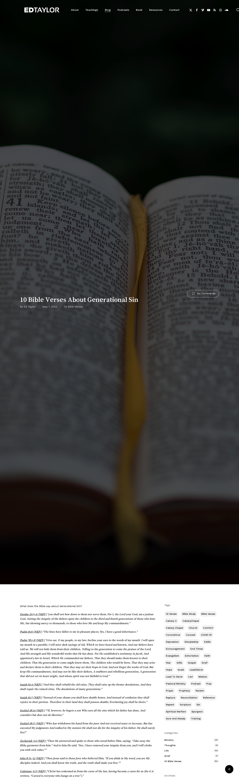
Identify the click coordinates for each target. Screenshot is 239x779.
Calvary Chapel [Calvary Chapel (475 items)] (174, 627)
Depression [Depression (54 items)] (172, 641)
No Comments (203, 293)
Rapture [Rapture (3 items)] (170, 697)
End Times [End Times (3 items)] (196, 648)
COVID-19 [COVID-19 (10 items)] (206, 634)
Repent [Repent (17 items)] (170, 704)
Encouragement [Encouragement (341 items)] (175, 648)
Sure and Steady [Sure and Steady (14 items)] (175, 718)
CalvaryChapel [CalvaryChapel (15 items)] (191, 621)
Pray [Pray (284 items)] (208, 683)
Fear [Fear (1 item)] (168, 662)
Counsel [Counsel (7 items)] (190, 634)
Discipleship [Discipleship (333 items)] (191, 641)
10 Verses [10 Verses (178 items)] (171, 614)
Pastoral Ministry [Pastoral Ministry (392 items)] (175, 683)
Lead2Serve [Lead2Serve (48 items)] (196, 669)
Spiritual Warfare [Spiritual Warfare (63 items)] (176, 711)
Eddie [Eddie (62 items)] (207, 641)
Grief (167, 756)
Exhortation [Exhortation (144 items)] (192, 655)
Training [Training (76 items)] (196, 718)
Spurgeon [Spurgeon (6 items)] (197, 711)
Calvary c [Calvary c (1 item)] (171, 621)
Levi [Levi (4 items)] (190, 676)
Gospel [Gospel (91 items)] (192, 662)
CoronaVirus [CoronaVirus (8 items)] (173, 634)
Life (166, 750)
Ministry (168, 740)
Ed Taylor (30, 306)
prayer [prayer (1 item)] (169, 690)
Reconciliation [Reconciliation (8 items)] (189, 697)
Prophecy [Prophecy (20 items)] (184, 690)
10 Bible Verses (73, 306)
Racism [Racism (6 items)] (200, 690)
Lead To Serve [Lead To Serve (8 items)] (174, 676)
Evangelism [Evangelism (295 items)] (172, 655)
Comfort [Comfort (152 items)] (208, 627)
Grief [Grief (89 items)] (204, 662)
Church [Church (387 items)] (193, 627)
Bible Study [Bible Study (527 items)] (189, 614)
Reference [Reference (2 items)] (209, 697)
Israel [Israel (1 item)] (181, 669)
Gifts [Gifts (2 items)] (179, 662)
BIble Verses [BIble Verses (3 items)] (208, 614)
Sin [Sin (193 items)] (198, 704)
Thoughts (170, 745)
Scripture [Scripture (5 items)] (185, 704)
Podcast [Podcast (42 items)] (195, 683)
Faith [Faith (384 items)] (207, 655)
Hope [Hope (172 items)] (169, 669)
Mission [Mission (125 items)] (203, 676)
